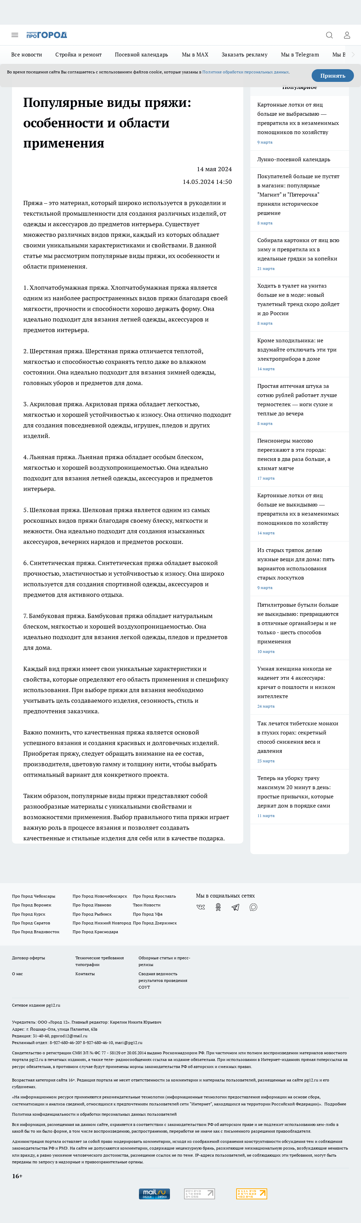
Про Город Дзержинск (155, 922)
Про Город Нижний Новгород (102, 922)
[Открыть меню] (14, 35)
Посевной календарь (141, 54)
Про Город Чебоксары (33, 896)
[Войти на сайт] (347, 35)
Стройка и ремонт (78, 54)
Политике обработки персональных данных (245, 71)
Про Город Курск (28, 914)
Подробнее (335, 1104)
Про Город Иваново (92, 904)
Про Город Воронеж (31, 904)
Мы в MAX (195, 54)
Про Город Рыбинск (92, 914)
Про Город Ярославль (154, 896)
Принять (332, 75)
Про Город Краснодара (95, 931)
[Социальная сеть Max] (253, 907)
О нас (17, 973)
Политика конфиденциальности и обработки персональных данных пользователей (94, 1114)
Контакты (85, 973)
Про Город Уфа (148, 914)
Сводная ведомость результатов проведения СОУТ (163, 980)
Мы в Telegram (300, 54)
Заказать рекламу (245, 54)
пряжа (98, 287)
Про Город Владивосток (35, 931)
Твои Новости (146, 904)
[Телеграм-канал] (236, 907)
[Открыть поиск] (329, 35)
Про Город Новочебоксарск (100, 896)
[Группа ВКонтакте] (200, 907)
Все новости (26, 54)
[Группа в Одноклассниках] (218, 907)
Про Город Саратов (31, 922)
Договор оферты (28, 957)
